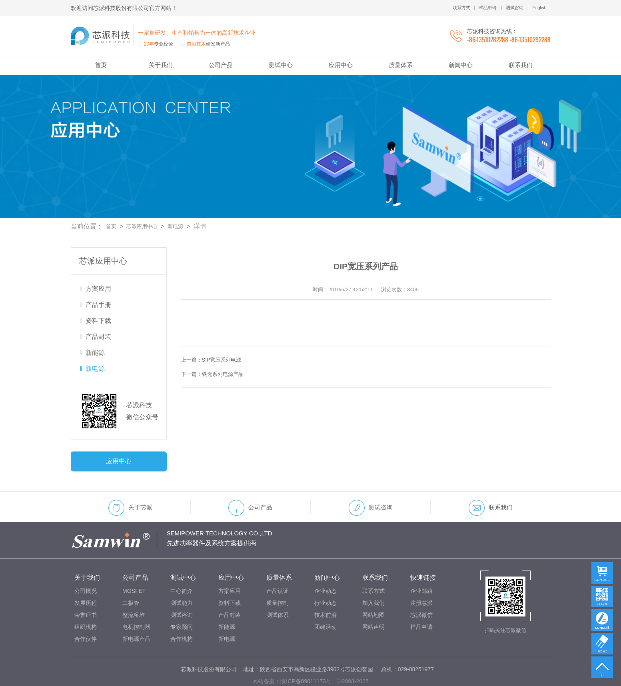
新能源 (95, 329)
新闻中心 (461, 65)
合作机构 (181, 615)
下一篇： (217, 350)
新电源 (186, 202)
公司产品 (221, 65)
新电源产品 (136, 615)
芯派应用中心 (148, 202)
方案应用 (98, 265)
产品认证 (277, 567)
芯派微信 (421, 591)
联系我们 (521, 65)
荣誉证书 (85, 591)
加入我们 (373, 579)
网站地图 (373, 591)
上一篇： (216, 336)
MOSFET (134, 567)
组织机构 (85, 603)
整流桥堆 (133, 591)
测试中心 (281, 65)
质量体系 (401, 65)
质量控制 (277, 579)
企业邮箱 (421, 567)
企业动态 (325, 567)
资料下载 (98, 297)
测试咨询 (512, 8)
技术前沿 (325, 591)
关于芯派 (130, 484)
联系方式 (455, 8)
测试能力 (181, 579)
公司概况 (85, 567)
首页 (101, 65)
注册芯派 (421, 579)
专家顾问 (181, 603)
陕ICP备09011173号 (305, 657)
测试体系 (277, 591)
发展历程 (85, 579)
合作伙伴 (85, 615)
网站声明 (373, 603)
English (538, 8)
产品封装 (98, 313)
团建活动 (325, 603)
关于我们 (161, 65)
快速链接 (423, 554)
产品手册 (98, 281)
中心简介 (181, 567)
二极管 (130, 579)
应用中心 (341, 65)
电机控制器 (136, 603)
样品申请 (483, 8)
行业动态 (325, 579)
